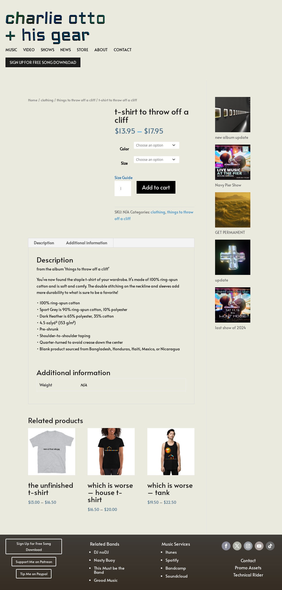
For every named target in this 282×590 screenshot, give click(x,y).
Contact (248, 560)
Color (124, 148)
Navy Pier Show (228, 185)
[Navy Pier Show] (232, 163)
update (221, 280)
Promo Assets (248, 567)
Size (124, 163)
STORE (82, 50)
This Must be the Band (109, 570)
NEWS (65, 50)
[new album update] (232, 115)
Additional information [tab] (86, 242)
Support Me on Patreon (34, 561)
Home (32, 100)
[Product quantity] (123, 188)
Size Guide (123, 177)
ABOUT (101, 50)
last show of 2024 (230, 327)
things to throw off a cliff (76, 100)
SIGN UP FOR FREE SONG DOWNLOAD (43, 62)
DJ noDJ (101, 552)
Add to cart (156, 187)
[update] (232, 258)
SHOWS (47, 50)
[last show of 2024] (232, 305)
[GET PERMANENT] (232, 210)
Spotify (172, 560)
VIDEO (29, 50)
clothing (47, 100)
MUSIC (11, 50)
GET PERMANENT (230, 232)
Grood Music (106, 580)
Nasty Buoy (104, 560)
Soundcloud (177, 576)
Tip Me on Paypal (33, 573)
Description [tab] (44, 242)
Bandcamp (176, 568)
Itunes (171, 552)
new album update (231, 137)
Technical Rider (248, 575)
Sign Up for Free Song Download (34, 546)
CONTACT (123, 50)
